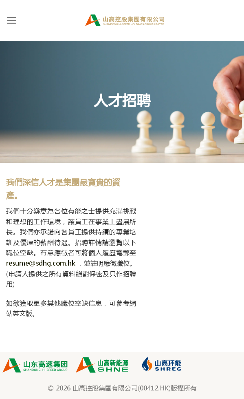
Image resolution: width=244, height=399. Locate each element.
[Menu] (11, 20)
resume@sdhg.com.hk (40, 263)
